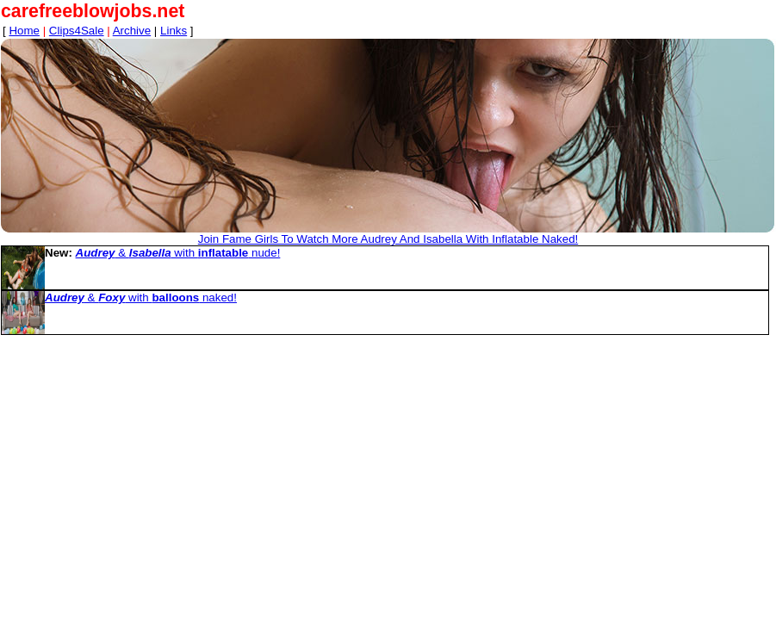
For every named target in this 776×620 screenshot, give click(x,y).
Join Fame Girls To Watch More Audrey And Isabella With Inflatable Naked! (388, 238)
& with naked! (141, 297)
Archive (132, 30)
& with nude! (178, 252)
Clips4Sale (76, 30)
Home (24, 30)
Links (173, 30)
